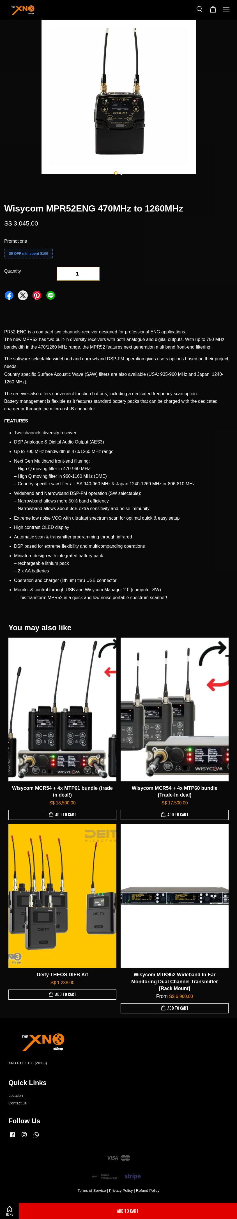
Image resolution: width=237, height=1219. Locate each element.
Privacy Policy (121, 1190)
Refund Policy (148, 1190)
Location (15, 1095)
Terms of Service (92, 1190)
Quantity (12, 271)
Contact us (17, 1103)
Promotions (15, 241)
